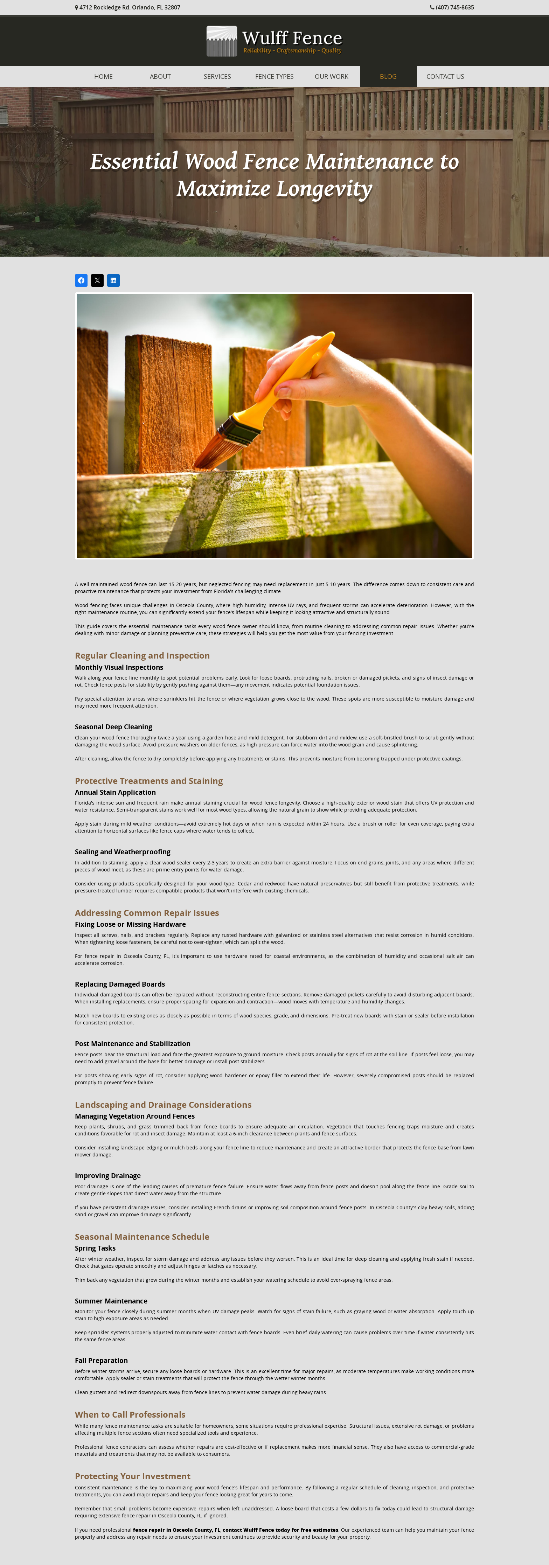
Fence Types (274, 76)
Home (103, 76)
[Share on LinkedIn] (113, 280)
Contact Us (445, 76)
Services (217, 76)
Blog (388, 76)
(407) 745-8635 (452, 7)
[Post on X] (97, 280)
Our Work (331, 76)
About (160, 76)
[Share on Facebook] (81, 280)
